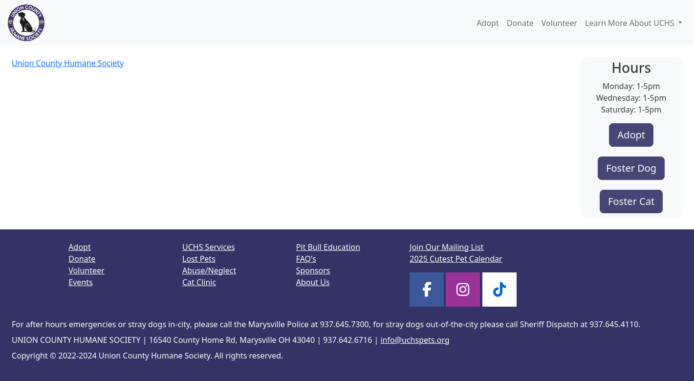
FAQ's (306, 258)
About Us (313, 282)
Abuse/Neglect (209, 270)
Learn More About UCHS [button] (630, 23)
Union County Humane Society (68, 63)
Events (80, 282)
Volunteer (559, 23)
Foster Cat (631, 201)
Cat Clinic (199, 282)
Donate (520, 23)
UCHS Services (208, 247)
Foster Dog (631, 168)
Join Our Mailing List (446, 247)
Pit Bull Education (328, 247)
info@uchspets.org (414, 340)
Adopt (488, 23)
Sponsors (313, 270)
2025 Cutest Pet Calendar (456, 258)
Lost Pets (199, 258)
